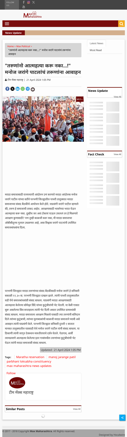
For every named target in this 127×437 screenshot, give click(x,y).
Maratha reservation (31, 357)
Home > (11, 46)
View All (76, 408)
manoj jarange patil (63, 357)
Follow (11, 373)
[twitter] (33, 2)
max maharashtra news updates (30, 366)
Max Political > (24, 46)
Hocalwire (119, 434)
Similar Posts (15, 409)
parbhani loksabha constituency (30, 361)
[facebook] (23, 2)
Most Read (96, 50)
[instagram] (28, 2)
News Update (13, 32)
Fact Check (96, 154)
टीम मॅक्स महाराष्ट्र (21, 392)
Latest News (96, 43)
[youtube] (23, 6)
